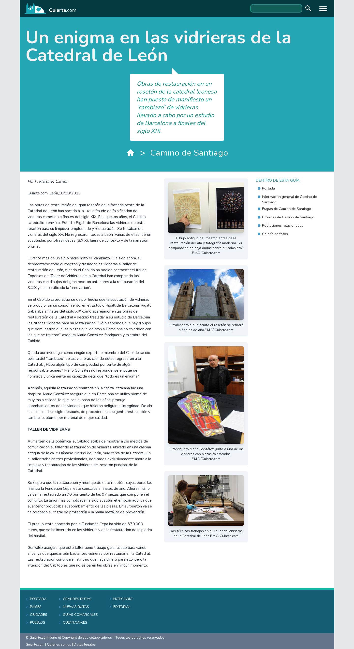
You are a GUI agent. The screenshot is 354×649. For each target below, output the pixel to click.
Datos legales (85, 644)
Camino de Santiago (189, 152)
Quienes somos (59, 644)
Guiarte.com (35, 644)
